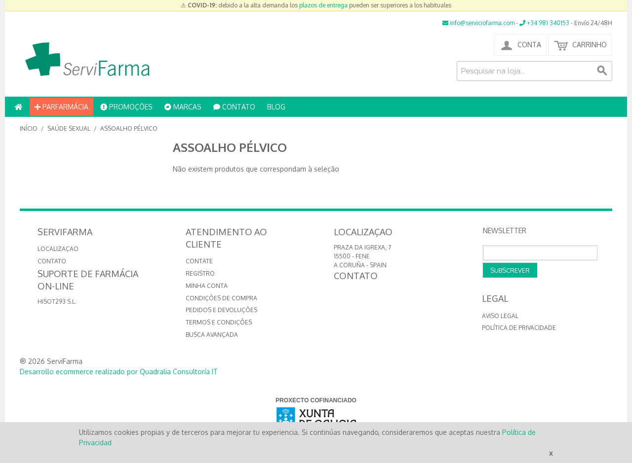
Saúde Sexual (68, 128)
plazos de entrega (323, 5)
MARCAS (182, 107)
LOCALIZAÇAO (58, 248)
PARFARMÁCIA (61, 107)
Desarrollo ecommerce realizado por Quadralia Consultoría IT (119, 371)
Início (29, 128)
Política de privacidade (519, 327)
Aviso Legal (500, 316)
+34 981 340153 (544, 23)
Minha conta (207, 285)
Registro (200, 273)
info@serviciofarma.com (478, 23)
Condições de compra (221, 298)
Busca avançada (212, 334)
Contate (199, 261)
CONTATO (234, 107)
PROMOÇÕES (126, 107)
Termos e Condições (219, 322)
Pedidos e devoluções (221, 310)
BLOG (276, 107)
